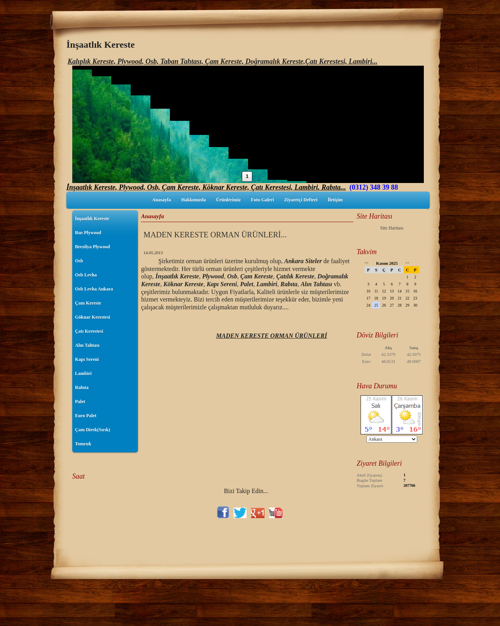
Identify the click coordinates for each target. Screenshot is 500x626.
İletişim (335, 200)
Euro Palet (85, 415)
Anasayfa (161, 200)
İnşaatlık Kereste (92, 218)
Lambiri (83, 373)
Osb (79, 261)
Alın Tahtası (87, 345)
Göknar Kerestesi (92, 317)
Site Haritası (392, 228)
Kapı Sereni (87, 359)
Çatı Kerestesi (89, 331)
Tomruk (83, 444)
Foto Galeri (262, 200)
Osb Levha (86, 275)
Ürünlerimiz (228, 200)
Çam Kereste (88, 303)
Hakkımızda (193, 200)
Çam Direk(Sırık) (92, 429)
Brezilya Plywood (92, 246)
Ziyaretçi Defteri (300, 200)
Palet (80, 401)
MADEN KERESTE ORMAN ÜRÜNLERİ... (215, 234)
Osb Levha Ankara (94, 289)
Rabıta (82, 387)
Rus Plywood (88, 232)
